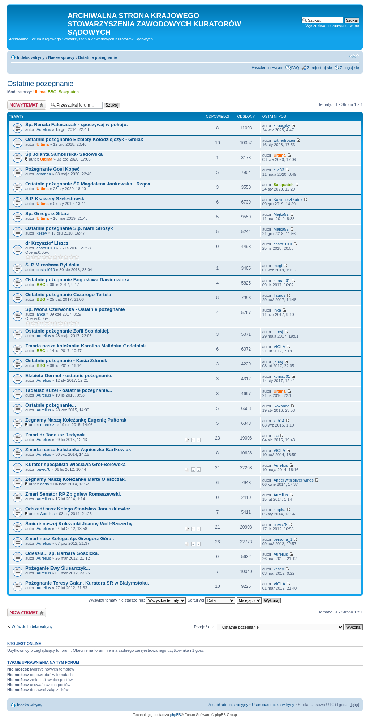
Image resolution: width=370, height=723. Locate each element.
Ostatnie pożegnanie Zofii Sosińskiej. (67, 331)
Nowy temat (26, 105)
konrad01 (282, 280)
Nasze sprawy (61, 57)
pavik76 (43, 469)
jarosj (278, 332)
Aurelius (43, 129)
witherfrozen (284, 140)
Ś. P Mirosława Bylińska (52, 265)
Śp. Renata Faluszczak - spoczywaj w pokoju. (76, 124)
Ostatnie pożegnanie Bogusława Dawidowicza (77, 279)
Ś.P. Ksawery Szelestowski (55, 198)
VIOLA (279, 347)
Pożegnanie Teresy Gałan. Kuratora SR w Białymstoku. (87, 583)
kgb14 (279, 421)
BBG (52, 92)
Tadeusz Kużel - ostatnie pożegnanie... (68, 390)
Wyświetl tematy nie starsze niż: (137, 600)
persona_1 (283, 539)
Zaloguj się (349, 67)
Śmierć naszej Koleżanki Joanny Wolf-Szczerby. (79, 523)
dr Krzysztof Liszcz (46, 243)
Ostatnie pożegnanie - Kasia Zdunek (66, 360)
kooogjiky (282, 125)
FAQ (295, 67)
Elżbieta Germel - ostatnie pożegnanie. (68, 375)
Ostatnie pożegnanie (97, 57)
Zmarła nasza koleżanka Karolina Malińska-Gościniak (85, 345)
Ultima (39, 92)
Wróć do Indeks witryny (32, 626)
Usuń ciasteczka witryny (273, 704)
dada (44, 484)
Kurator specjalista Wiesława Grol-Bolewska (75, 464)
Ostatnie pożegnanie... (50, 405)
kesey (41, 233)
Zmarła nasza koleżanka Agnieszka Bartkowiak (78, 449)
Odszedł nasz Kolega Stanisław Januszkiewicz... (79, 509)
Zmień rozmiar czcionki (354, 56)
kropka (279, 510)
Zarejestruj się (319, 67)
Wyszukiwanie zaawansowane (332, 25)
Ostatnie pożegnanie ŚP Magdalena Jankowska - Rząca (87, 184)
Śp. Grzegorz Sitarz (47, 213)
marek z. (47, 425)
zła (276, 435)
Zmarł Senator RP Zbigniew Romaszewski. (73, 494)
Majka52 (281, 214)
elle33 (279, 170)
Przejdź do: (204, 627)
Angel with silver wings (294, 480)
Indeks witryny (30, 57)
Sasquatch (69, 92)
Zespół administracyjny (228, 704)
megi (278, 266)
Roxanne (281, 406)
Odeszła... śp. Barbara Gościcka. (62, 553)
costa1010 (45, 248)
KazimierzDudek (288, 199)
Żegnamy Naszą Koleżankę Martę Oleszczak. (75, 479)
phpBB (175, 715)
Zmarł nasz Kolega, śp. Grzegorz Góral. (69, 538)
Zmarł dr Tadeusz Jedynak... (57, 434)
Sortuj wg (211, 600)
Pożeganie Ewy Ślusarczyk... (57, 568)
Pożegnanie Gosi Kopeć (52, 169)
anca (40, 314)
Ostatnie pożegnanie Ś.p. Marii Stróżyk (69, 228)
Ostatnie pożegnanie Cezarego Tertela (68, 294)
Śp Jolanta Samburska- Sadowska (64, 154)
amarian (43, 174)
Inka (277, 310)
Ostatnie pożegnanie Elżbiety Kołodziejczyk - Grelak (84, 139)
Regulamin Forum (267, 67)
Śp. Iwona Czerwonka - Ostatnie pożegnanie (75, 309)
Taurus (279, 295)
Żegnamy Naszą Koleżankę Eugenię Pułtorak (75, 420)
